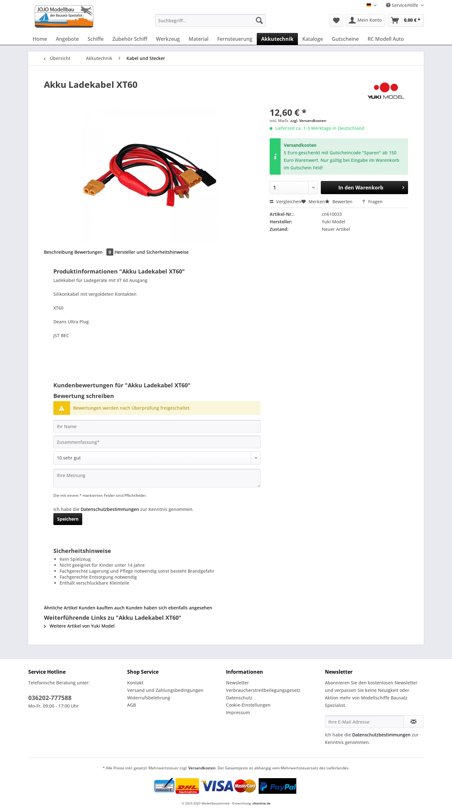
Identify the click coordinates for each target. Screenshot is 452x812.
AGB (131, 705)
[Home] (39, 39)
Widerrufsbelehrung (148, 698)
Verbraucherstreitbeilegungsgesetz (263, 690)
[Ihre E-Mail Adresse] (364, 721)
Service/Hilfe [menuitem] (402, 5)
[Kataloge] (312, 39)
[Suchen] (259, 20)
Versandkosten (202, 768)
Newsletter (237, 683)
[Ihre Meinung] (157, 478)
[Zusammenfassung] (157, 442)
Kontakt (135, 683)
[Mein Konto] (365, 20)
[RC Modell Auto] (385, 39)
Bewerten (339, 201)
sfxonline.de (261, 803)
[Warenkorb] (406, 20)
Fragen (372, 201)
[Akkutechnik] (277, 39)
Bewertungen (94, 252)
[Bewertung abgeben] (157, 457)
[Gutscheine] (345, 39)
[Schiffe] (95, 39)
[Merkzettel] (336, 20)
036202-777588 (50, 698)
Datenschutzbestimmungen (110, 509)
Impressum (238, 712)
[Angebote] (67, 39)
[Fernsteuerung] (235, 39)
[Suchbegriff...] (210, 20)
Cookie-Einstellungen (248, 705)
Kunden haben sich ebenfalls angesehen (169, 608)
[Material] (198, 39)
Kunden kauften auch (102, 608)
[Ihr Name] (157, 426)
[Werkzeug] (168, 39)
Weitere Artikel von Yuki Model (79, 626)
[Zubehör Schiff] (130, 39)
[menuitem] (210, 23)
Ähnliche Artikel (61, 608)
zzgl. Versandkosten (308, 120)
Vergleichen (285, 201)
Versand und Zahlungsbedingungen (165, 690)
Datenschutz (239, 698)
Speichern (67, 519)
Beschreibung (58, 252)
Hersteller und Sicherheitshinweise (152, 252)
